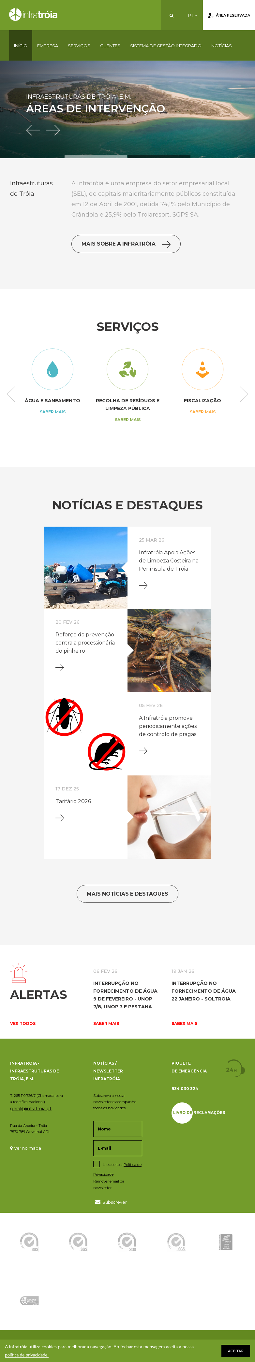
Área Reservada (229, 15)
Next (244, 394)
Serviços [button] (79, 45)
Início (20, 45)
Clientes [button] (110, 45)
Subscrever (111, 1202)
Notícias (221, 45)
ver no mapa (25, 1148)
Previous (11, 394)
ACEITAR (236, 1350)
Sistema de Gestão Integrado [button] (166, 45)
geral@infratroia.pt (31, 1109)
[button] (36, 125)
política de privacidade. (28, 1354)
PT (192, 15)
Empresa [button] (47, 45)
